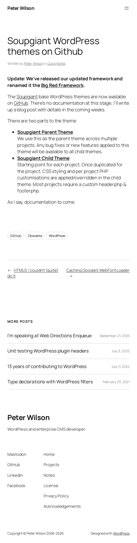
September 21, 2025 (115, 335)
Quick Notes (56, 63)
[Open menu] (127, 8)
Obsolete (35, 235)
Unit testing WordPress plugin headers (48, 351)
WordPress (57, 235)
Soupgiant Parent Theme (45, 132)
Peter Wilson (20, 8)
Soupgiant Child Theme (43, 158)
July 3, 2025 (121, 351)
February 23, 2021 (116, 381)
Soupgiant (27, 96)
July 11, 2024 (120, 366)
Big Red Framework (62, 85)
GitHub (21, 103)
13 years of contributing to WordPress (46, 366)
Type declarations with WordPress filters (50, 381)
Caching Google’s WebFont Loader (98, 270)
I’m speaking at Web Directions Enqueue (49, 335)
